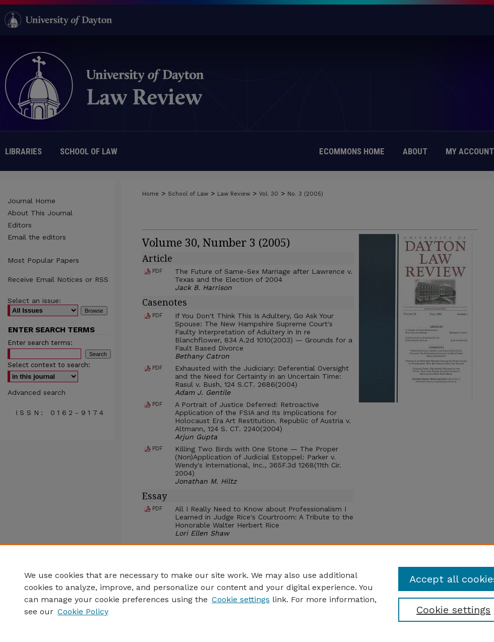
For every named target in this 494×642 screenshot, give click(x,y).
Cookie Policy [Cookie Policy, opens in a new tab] (82, 611)
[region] (247, 593)
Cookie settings (241, 599)
